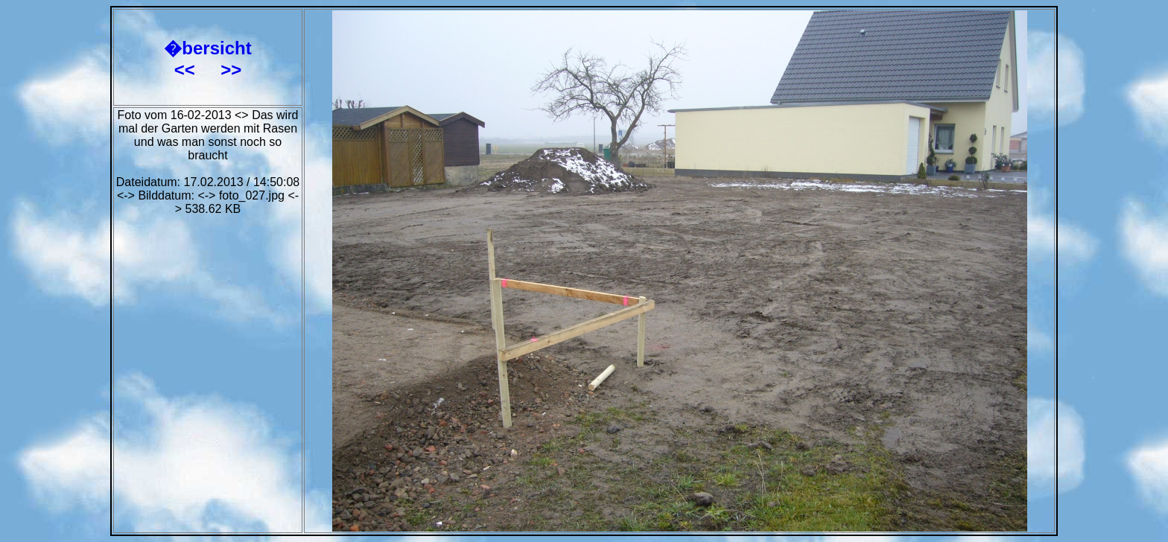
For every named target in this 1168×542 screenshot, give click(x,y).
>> (230, 70)
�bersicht (207, 48)
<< (187, 70)
